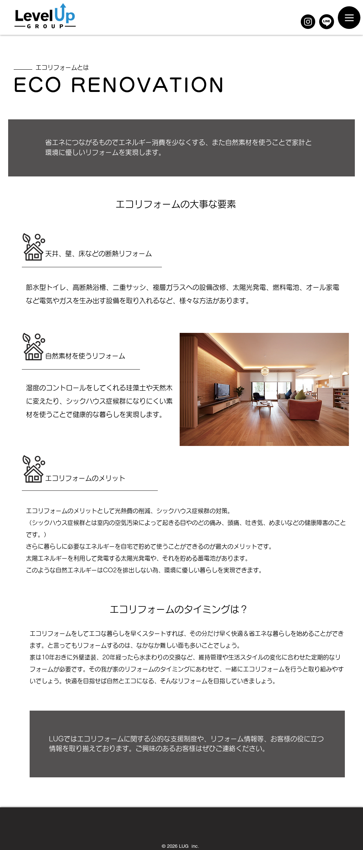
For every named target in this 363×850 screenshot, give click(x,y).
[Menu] (349, 17)
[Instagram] (308, 21)
